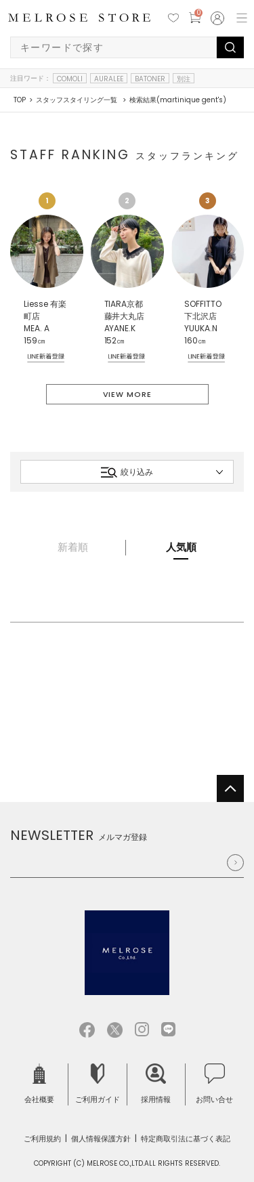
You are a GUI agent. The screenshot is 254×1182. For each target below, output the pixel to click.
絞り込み (127, 472)
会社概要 (39, 1084)
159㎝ (34, 340)
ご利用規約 (42, 1138)
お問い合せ (214, 1084)
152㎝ (114, 340)
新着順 (73, 547)
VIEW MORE (127, 394)
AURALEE (108, 78)
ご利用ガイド (97, 1084)
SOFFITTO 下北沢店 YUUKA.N (202, 316)
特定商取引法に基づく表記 (185, 1138)
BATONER (150, 78)
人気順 (181, 547)
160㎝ (195, 340)
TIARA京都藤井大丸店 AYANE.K (124, 316)
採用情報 (156, 1084)
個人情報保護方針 (101, 1138)
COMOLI (70, 78)
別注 (183, 78)
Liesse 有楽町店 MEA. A (45, 316)
